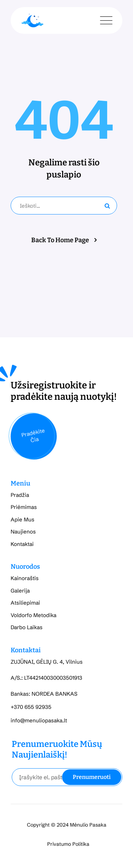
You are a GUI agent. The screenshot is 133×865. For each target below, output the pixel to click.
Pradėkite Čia (33, 435)
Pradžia (20, 495)
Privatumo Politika (68, 844)
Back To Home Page (60, 240)
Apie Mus (22, 519)
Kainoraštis (25, 578)
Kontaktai (22, 544)
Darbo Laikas (27, 627)
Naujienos (23, 531)
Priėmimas (24, 507)
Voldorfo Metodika (33, 615)
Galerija (20, 590)
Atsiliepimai (25, 602)
